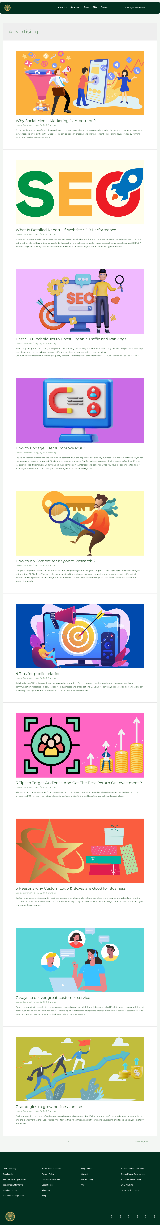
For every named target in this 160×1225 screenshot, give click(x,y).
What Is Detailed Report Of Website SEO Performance (59, 229)
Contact (104, 7)
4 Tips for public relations (36, 670)
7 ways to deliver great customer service (48, 992)
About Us (62, 7)
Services (74, 7)
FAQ (95, 7)
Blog (86, 7)
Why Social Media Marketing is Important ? (51, 120)
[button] (75, 8)
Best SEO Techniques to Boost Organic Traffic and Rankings (64, 337)
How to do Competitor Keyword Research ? (51, 558)
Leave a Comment (24, 124)
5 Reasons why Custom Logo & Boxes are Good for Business (64, 884)
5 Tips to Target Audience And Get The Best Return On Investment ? (71, 779)
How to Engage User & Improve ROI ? (46, 446)
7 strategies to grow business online (45, 1101)
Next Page (141, 1135)
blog (37, 124)
